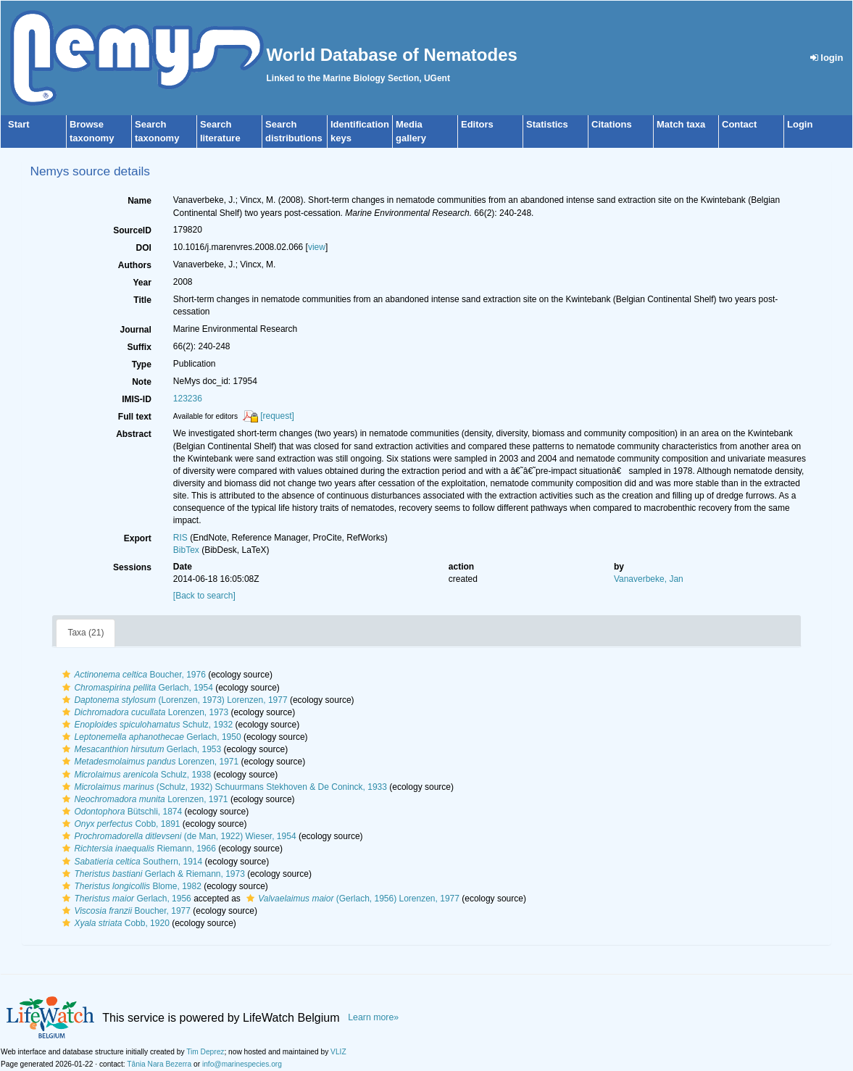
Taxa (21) (85, 633)
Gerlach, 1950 (150, 737)
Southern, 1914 (130, 862)
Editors (477, 124)
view (316, 247)
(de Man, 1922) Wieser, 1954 (177, 836)
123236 (187, 398)
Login (799, 124)
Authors (134, 265)
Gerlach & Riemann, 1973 (151, 874)
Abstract (133, 434)
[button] (66, 674)
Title (142, 300)
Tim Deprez (205, 1052)
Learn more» (373, 1017)
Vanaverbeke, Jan (648, 579)
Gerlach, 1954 (135, 688)
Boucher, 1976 (132, 675)
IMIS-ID (136, 399)
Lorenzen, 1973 (143, 712)
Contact (739, 124)
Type (141, 364)
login (827, 57)
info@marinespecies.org (242, 1064)
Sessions (132, 567)
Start (19, 124)
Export (137, 538)
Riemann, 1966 (137, 848)
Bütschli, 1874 (120, 812)
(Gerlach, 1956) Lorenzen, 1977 (351, 898)
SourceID (132, 230)
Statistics (547, 124)
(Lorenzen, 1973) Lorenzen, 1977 (173, 700)
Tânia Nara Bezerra (159, 1064)
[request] (277, 416)
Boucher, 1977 (125, 911)
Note (141, 382)
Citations (611, 124)
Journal (135, 330)
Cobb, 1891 (119, 824)
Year (142, 283)
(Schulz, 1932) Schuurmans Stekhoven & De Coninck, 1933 (223, 787)
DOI (143, 248)
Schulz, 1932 (146, 725)
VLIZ (338, 1052)
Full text (134, 417)
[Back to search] (204, 596)
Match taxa (681, 124)
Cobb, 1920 (114, 923)
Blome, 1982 (130, 886)
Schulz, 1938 (135, 775)
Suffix (139, 347)
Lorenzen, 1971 (148, 762)
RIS (180, 538)
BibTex (186, 550)
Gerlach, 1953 (140, 749)
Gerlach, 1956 (125, 898)
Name (139, 201)
